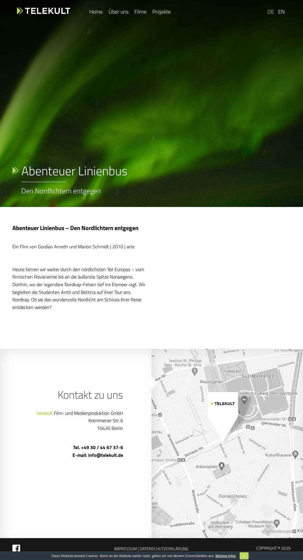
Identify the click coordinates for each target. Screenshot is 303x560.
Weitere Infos (225, 556)
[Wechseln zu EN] (281, 12)
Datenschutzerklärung (163, 549)
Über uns (118, 12)
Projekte (161, 12)
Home (96, 12)
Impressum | (126, 549)
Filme (140, 12)
